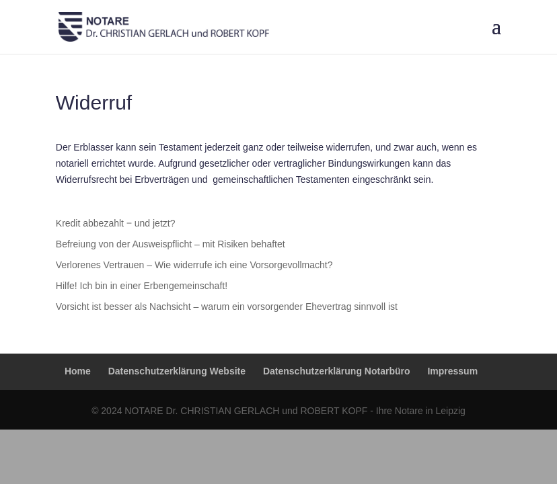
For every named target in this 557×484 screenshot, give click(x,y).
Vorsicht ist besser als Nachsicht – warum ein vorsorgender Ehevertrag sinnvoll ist (227, 306)
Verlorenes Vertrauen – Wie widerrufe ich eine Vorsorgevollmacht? (194, 264)
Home (78, 371)
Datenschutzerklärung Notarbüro (336, 371)
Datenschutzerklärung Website (177, 371)
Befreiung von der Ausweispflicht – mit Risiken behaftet (170, 244)
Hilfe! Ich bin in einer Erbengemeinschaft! (141, 285)
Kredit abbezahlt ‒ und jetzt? (116, 223)
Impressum (452, 371)
